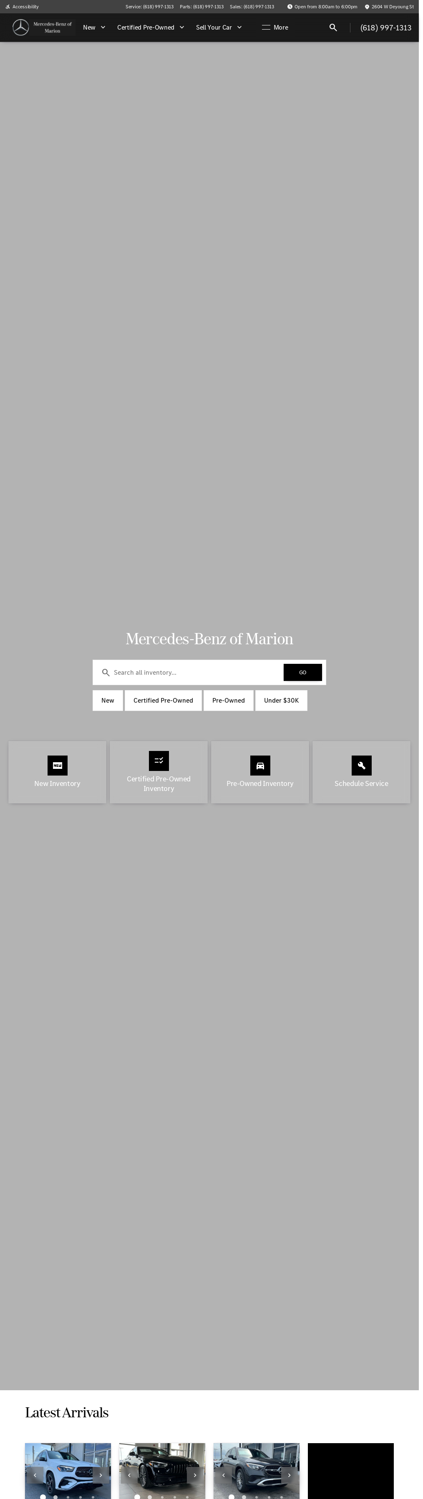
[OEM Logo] (21, 27)
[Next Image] (101, 1475)
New (107, 700)
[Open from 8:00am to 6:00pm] (322, 7)
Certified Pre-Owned (163, 700)
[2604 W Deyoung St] (389, 7)
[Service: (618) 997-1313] (149, 7)
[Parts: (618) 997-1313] (201, 7)
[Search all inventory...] (209, 672)
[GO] (303, 672)
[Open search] (333, 27)
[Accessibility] (21, 7)
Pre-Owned (228, 700)
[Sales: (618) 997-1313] (251, 7)
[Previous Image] (35, 1475)
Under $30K (281, 700)
